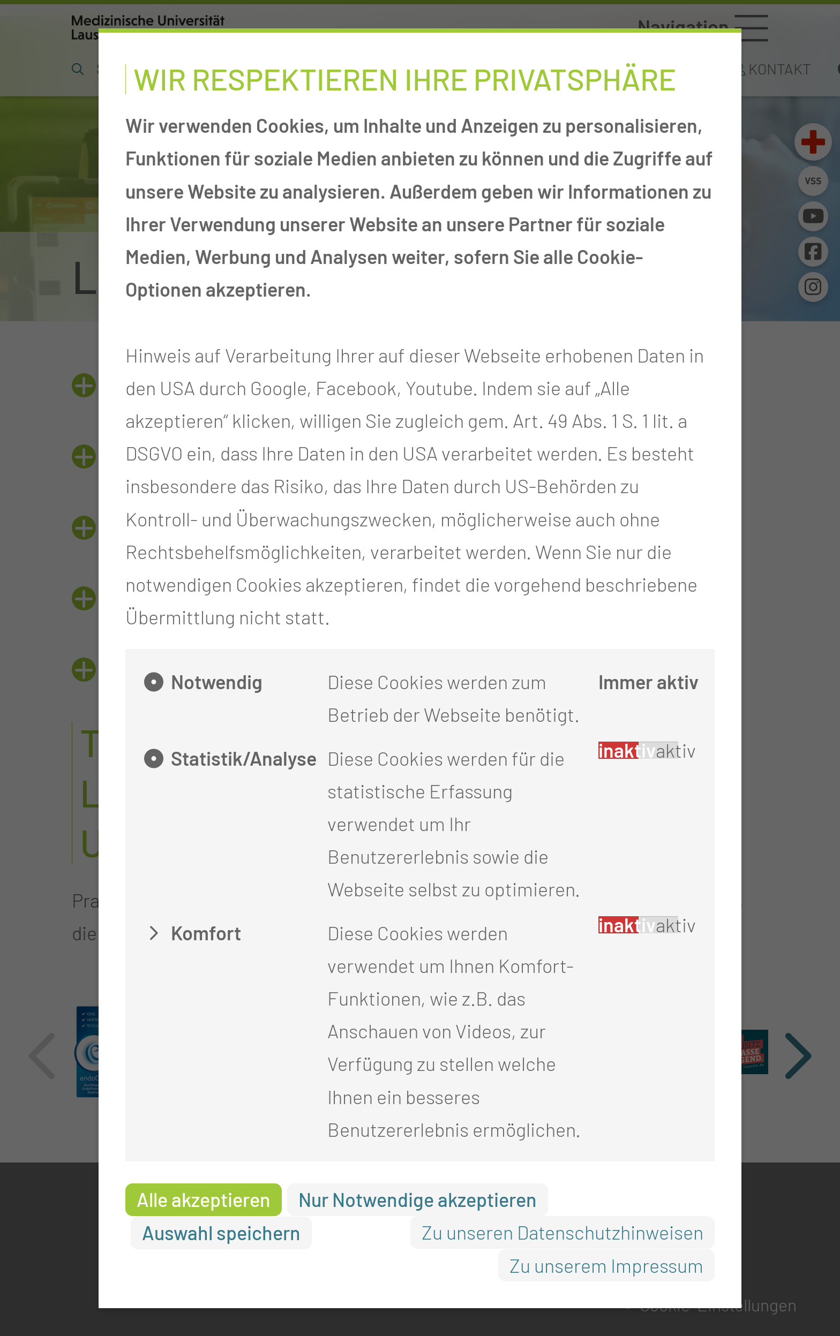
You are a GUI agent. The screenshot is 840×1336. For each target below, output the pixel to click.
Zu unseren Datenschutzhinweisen (562, 1231)
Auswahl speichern (221, 1232)
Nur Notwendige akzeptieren (417, 1199)
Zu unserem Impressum (606, 1265)
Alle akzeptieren (204, 1199)
